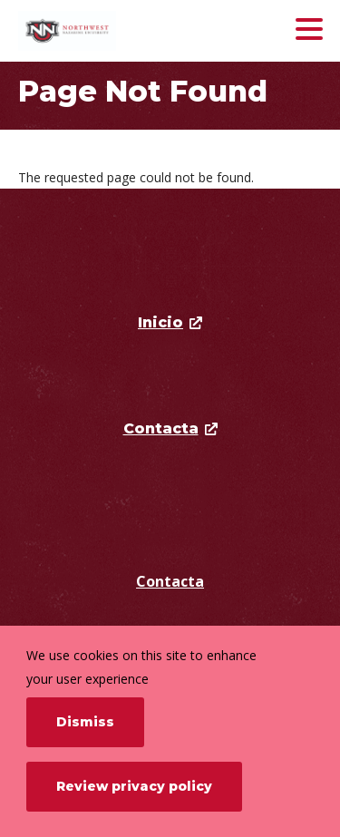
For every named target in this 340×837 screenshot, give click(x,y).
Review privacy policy (134, 786)
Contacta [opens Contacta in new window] (161, 428)
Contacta (170, 581)
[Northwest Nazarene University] (120, 31)
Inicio (160, 322)
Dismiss (85, 722)
